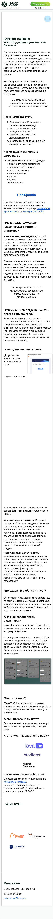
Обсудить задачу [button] (40, 4)
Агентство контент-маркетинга (11, 8)
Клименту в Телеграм (15, 782)
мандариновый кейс (33, 211)
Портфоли (25, 195)
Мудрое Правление (29, 765)
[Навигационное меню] (47, 19)
